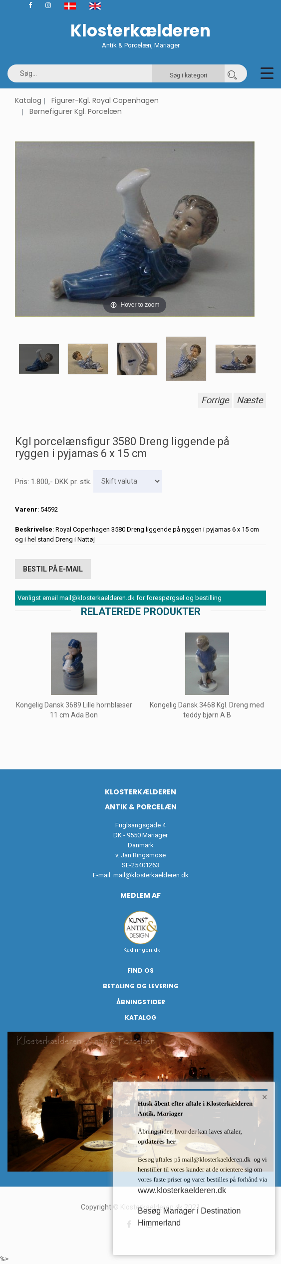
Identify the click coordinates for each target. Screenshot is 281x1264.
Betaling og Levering (141, 986)
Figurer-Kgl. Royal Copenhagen (105, 100)
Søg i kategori (188, 75)
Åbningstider (140, 1002)
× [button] (265, 1097)
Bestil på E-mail (53, 569)
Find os (140, 970)
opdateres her (157, 1141)
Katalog (28, 100)
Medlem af (140, 895)
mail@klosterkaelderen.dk (151, 875)
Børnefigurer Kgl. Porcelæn (75, 111)
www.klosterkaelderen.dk (182, 1190)
